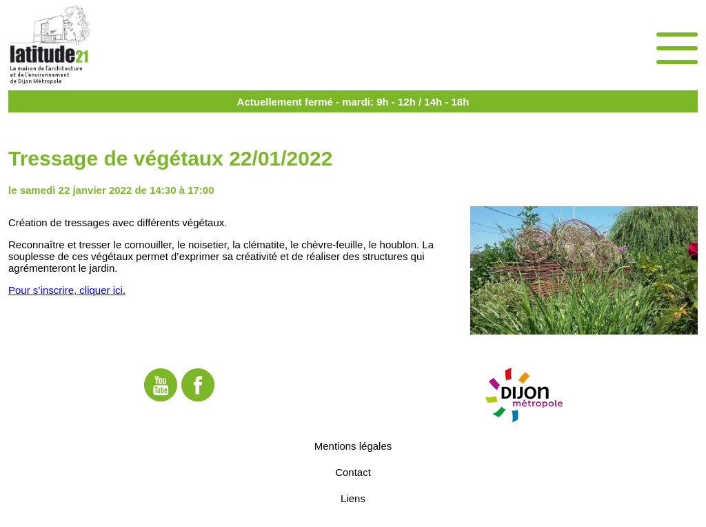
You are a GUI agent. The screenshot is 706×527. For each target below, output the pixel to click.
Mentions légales (353, 445)
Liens (353, 498)
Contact (353, 471)
